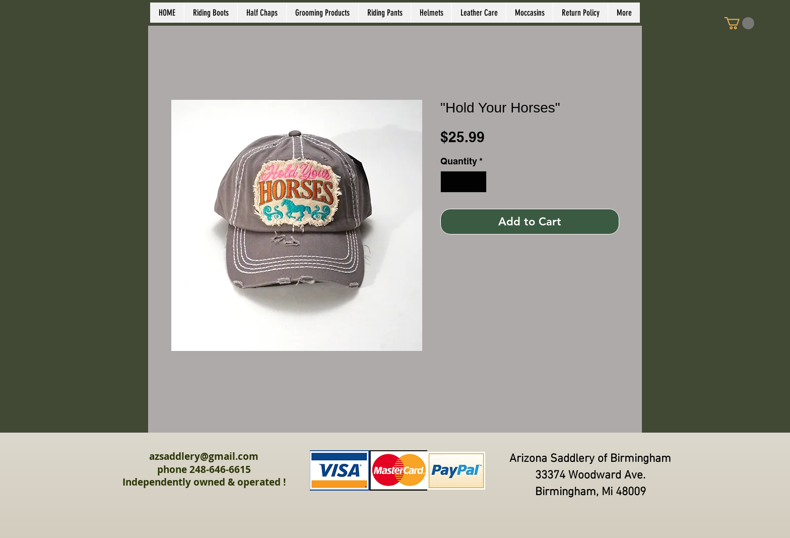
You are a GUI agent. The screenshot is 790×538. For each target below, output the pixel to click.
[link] (739, 23)
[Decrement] (449, 181)
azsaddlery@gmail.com (203, 456)
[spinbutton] (463, 181)
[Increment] (477, 181)
